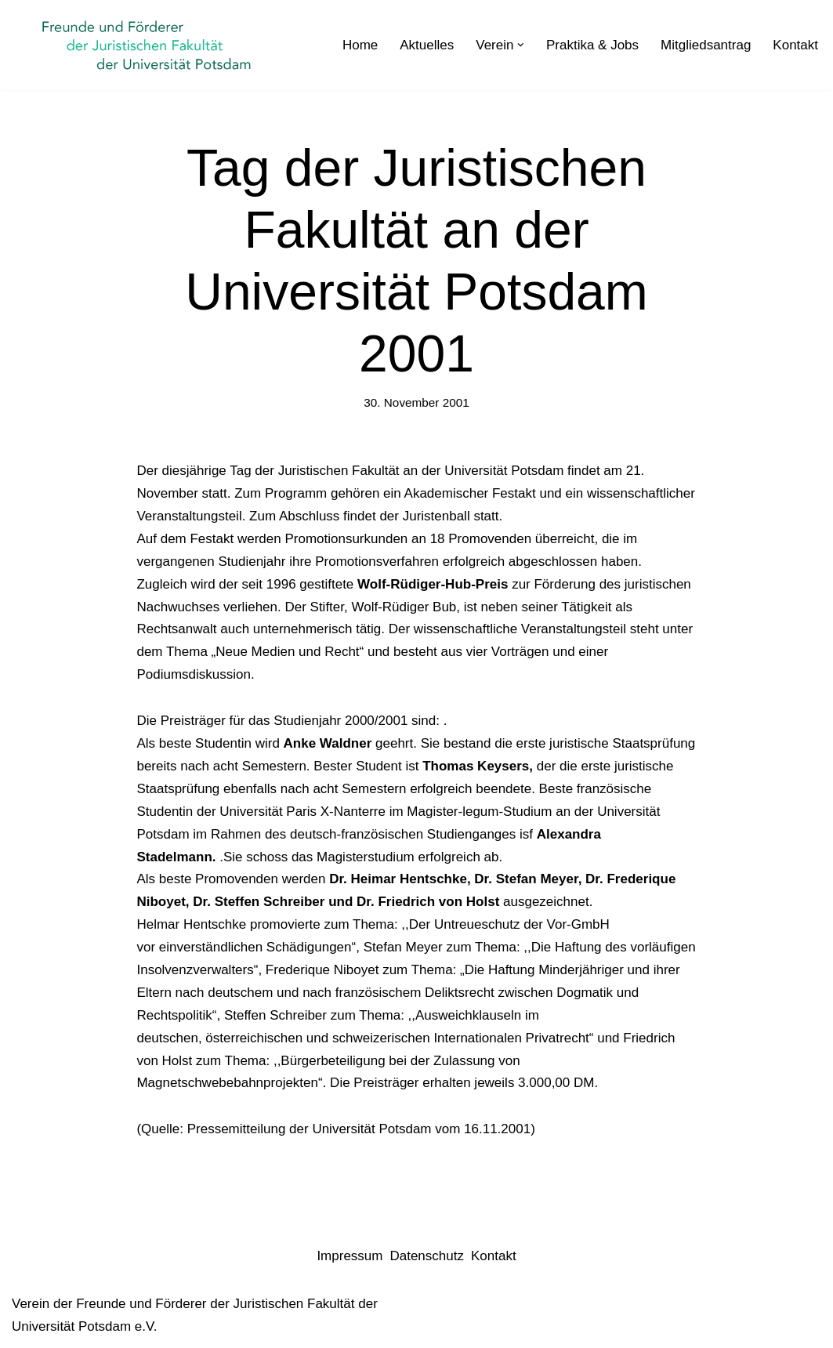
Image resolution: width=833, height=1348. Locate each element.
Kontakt (795, 45)
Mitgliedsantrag (706, 45)
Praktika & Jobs (592, 45)
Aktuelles (427, 45)
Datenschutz (426, 1255)
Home (360, 45)
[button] (520, 45)
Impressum (349, 1255)
